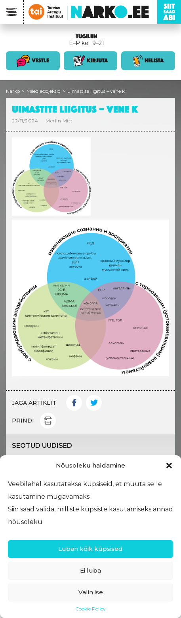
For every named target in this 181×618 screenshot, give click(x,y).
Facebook (74, 403)
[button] (169, 466)
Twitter (94, 403)
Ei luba (90, 570)
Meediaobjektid (44, 91)
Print (48, 420)
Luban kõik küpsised (90, 548)
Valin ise (90, 592)
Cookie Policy (90, 609)
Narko (13, 91)
